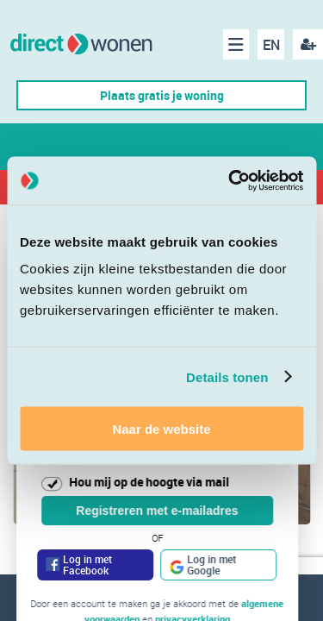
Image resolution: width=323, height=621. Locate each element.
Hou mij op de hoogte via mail (149, 482)
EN (271, 44)
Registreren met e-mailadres (157, 511)
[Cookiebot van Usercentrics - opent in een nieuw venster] (230, 181)
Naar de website (161, 429)
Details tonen (227, 376)
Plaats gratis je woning (162, 95)
